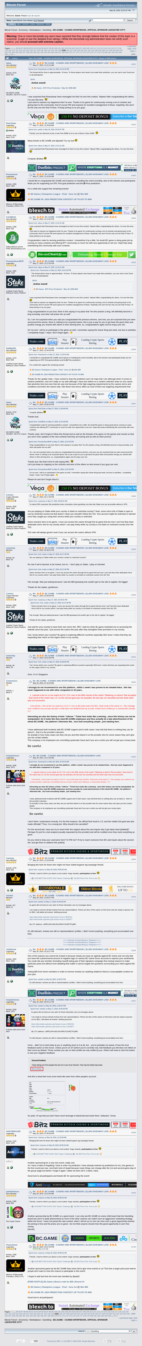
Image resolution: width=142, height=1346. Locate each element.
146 (103, 50)
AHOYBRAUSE (13, 1131)
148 (110, 50)
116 (112, 48)
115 (109, 48)
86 (19, 48)
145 (99, 50)
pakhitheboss (12, 1191)
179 (102, 52)
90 (30, 48)
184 (120, 52)
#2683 (133, 175)
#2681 (133, 64)
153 (9, 52)
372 (11, 54)
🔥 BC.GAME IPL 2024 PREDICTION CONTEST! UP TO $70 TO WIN (60, 199)
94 (40, 48)
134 (59, 50)
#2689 (133, 549)
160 (34, 52)
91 (32, 48)
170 (70, 52)
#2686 (133, 350)
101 (59, 48)
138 (74, 50)
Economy (23, 30)
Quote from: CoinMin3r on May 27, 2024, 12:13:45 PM (48, 422)
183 (116, 52)
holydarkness (12, 755)
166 (56, 52)
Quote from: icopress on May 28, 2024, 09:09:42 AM (48, 869)
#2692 (133, 682)
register (37, 16)
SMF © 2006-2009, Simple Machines (81, 1341)
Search (26, 24)
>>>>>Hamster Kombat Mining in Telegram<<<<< (82, 940)
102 (62, 48)
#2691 (133, 657)
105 (73, 48)
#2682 (133, 124)
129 (41, 50)
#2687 (133, 404)
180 (105, 52)
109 (87, 48)
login (29, 16)
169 (66, 52)
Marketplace (35, 30)
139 (78, 50)
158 (27, 52)
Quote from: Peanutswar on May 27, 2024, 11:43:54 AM (49, 354)
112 (98, 48)
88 (25, 48)
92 (35, 48)
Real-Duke (11, 123)
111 (94, 48)
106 (77, 48)
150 (117, 50)
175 (88, 52)
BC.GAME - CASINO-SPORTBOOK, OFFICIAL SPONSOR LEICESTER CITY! (89, 30)
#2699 (133, 1193)
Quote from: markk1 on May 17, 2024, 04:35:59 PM (47, 902)
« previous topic (131, 47)
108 (84, 48)
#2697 (133, 1001)
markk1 (9, 895)
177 (95, 52)
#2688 (133, 496)
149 (114, 50)
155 (16, 52)
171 (74, 52)
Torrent (40, 20)
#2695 (133, 897)
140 (82, 50)
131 (49, 50)
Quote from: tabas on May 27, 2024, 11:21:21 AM (46, 146)
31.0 (35, 20)
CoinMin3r (11, 217)
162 (41, 52)
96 (45, 48)
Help (19, 24)
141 (85, 50)
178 (98, 52)
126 (31, 50)
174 (84, 52)
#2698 (133, 1132)
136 (67, 50)
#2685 (133, 262)
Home (12, 24)
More (48, 24)
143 (92, 50)
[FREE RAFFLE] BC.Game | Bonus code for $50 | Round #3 (56, 1282)
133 (56, 50)
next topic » (133, 50)
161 (38, 52)
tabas (8, 63)
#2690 (133, 595)
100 (55, 48)
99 (53, 48)
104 (69, 48)
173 (81, 52)
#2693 (133, 757)
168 (63, 52)
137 (71, 50)
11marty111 (11, 681)
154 (13, 52)
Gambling (47, 30)
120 (9, 50)
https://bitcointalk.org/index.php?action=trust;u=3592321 (51, 917)
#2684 (133, 218)
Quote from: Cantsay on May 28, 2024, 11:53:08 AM (47, 1137)
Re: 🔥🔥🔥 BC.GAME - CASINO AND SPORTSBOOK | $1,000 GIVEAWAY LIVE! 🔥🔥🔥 (75, 63)
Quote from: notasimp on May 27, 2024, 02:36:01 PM (48, 600)
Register (40, 24)
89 (27, 48)
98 (50, 48)
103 (66, 48)
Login (32, 24)
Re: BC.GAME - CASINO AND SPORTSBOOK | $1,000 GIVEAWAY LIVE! (67, 681)
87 (22, 48)
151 (121, 50)
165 (52, 52)
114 (105, 48)
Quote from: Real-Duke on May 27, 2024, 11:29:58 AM (48, 408)
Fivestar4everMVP (15, 261)
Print (133, 54)
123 (20, 50)
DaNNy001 (11, 348)
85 (17, 48)
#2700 (133, 1247)
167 (59, 52)
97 (47, 48)
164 (49, 52)
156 (20, 52)
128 (38, 50)
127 (34, 50)
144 (96, 50)
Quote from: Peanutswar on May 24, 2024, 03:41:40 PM (49, 69)
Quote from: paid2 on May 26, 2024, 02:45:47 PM (46, 129)
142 (89, 50)
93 (37, 48)
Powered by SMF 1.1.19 (56, 1341)
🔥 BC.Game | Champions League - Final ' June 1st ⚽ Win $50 (58, 194)
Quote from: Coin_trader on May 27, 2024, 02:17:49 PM (49, 554)
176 (91, 52)
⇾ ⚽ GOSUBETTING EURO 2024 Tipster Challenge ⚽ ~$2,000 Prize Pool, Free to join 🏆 (65, 878)
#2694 (133, 859)
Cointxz (9, 495)
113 (102, 48)
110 (91, 48)
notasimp (10, 548)
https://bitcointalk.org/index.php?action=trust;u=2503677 (51, 919)
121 (13, 50)
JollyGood (11, 949)
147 (107, 50)
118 (119, 48)
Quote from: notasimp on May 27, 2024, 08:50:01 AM (48, 501)
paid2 (43, 1249)
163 (45, 52)
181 (109, 52)
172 (77, 52)
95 (42, 48)
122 (16, 50)
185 (6, 54)
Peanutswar (12, 174)
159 (31, 52)
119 (6, 50)
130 (45, 50)
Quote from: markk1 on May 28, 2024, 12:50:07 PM (47, 979)
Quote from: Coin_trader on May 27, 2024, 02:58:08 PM (49, 662)
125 (27, 50)
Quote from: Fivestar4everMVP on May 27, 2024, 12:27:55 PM (51, 442)
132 (52, 50)
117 (116, 48)
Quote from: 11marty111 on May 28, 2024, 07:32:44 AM (49, 762)
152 (6, 52)
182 (113, 52)
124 (24, 50)
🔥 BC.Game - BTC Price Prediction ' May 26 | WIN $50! (53, 88)
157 (24, 52)
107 (80, 48)
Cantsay (10, 858)
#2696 (133, 951)
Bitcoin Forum (11, 30)
